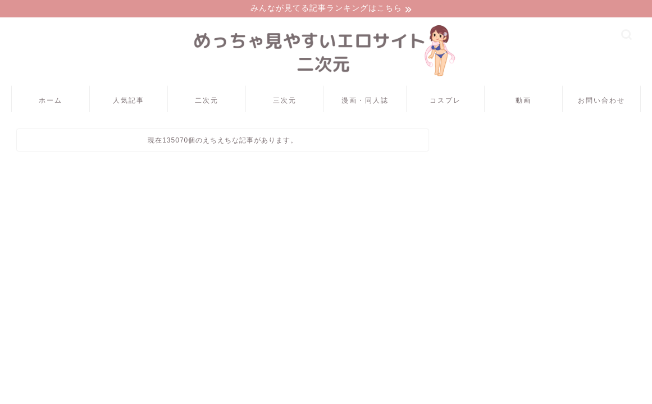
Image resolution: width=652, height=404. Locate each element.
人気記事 (128, 102)
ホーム (50, 102)
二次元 (206, 102)
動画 (523, 102)
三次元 (285, 102)
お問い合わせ (601, 102)
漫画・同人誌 (365, 102)
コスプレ (445, 102)
